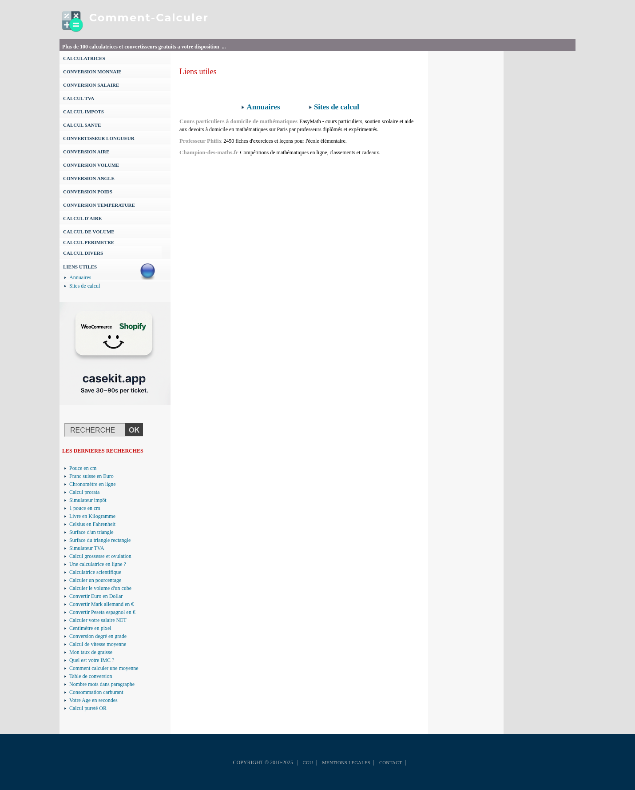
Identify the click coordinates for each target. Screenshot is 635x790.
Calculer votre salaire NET (98, 620)
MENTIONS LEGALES (346, 762)
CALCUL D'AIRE (82, 218)
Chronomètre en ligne (92, 484)
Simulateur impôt (88, 500)
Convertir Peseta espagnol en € (102, 612)
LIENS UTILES (80, 266)
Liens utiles (198, 71)
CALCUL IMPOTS (83, 111)
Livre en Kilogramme (92, 516)
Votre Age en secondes (93, 700)
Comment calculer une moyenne (104, 668)
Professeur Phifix (200, 140)
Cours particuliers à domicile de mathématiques (238, 121)
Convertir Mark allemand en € (101, 604)
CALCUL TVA (78, 98)
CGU (307, 762)
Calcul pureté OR (88, 708)
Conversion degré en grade (98, 636)
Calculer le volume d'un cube (100, 588)
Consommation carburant (96, 692)
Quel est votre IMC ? (91, 660)
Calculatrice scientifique (95, 572)
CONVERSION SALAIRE (91, 85)
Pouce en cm (82, 468)
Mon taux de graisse (90, 652)
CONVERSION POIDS (87, 191)
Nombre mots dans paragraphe (102, 684)
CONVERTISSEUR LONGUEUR (99, 138)
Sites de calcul (84, 286)
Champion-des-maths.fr (208, 152)
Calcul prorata (84, 492)
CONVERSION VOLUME (91, 165)
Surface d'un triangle (91, 532)
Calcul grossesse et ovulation (100, 556)
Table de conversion (90, 676)
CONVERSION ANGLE (89, 178)
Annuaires (80, 277)
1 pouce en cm (84, 508)
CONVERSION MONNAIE (92, 71)
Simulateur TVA (86, 548)
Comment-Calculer (149, 17)
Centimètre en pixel (90, 628)
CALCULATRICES (84, 58)
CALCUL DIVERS (83, 253)
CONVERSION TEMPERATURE (99, 205)
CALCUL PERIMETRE (88, 242)
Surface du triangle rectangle (100, 540)
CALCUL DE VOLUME (89, 231)
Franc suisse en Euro (91, 476)
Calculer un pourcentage (95, 580)
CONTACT (390, 762)
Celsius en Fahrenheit (92, 524)
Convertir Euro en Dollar (96, 596)
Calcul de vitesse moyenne (97, 644)
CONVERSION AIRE (86, 151)
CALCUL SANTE (82, 125)
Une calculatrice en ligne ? (97, 564)
